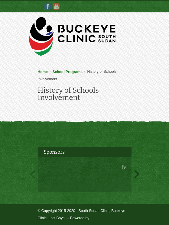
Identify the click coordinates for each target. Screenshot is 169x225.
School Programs (68, 72)
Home (43, 72)
